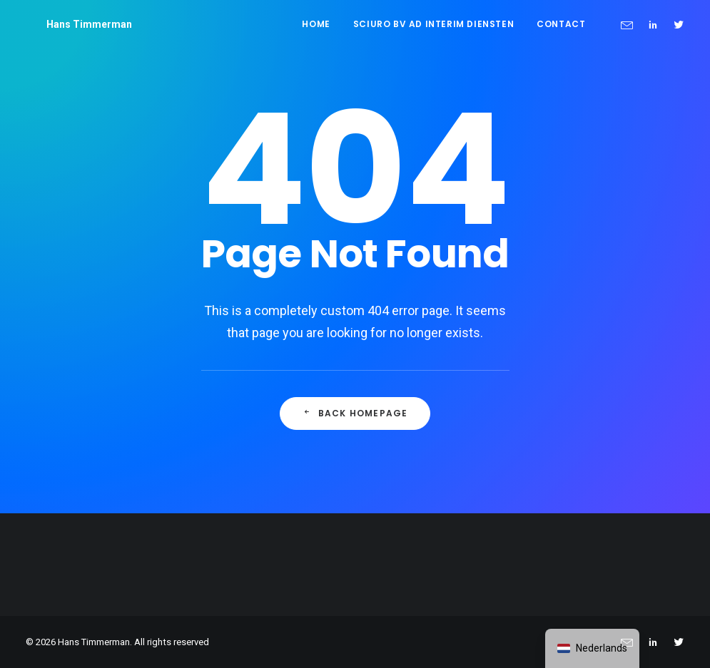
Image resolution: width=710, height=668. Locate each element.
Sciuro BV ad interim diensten (433, 24)
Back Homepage (355, 413)
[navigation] (592, 648)
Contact (561, 24)
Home (316, 24)
